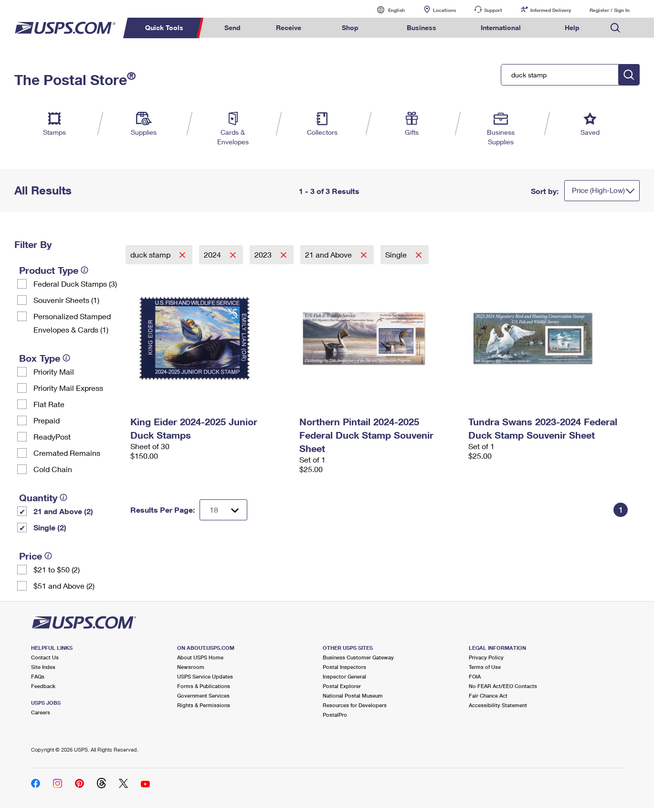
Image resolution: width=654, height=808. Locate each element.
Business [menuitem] (421, 27)
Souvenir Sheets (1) (66, 299)
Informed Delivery (550, 10)
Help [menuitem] (572, 27)
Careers (40, 712)
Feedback (43, 686)
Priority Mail (53, 371)
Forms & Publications (203, 686)
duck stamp (151, 254)
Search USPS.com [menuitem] (615, 28)
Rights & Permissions (203, 705)
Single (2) (49, 527)
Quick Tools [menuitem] (164, 27)
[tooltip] (84, 270)
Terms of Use (485, 667)
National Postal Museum (353, 695)
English (387, 9)
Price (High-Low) (598, 190)
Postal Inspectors (344, 667)
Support (493, 10)
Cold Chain (52, 469)
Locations (444, 10)
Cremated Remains (66, 452)
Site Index (43, 667)
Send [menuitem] (232, 27)
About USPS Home (200, 657)
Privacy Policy (486, 657)
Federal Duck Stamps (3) (75, 283)
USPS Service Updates (205, 676)
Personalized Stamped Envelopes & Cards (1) (72, 323)
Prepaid (46, 420)
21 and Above (329, 254)
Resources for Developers (355, 705)
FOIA (475, 676)
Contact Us (45, 657)
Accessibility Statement (498, 705)
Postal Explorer (342, 686)
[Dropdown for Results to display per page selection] (223, 509)
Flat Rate (48, 404)
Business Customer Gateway (358, 657)
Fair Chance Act (488, 695)
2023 (264, 254)
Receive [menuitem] (288, 27)
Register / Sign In (610, 10)
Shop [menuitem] (350, 27)
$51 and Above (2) (64, 585)
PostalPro (335, 714)
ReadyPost (52, 436)
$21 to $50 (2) (56, 569)
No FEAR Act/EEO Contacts (503, 686)
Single (397, 254)
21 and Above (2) (63, 511)
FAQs (37, 676)
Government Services (203, 695)
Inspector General (344, 676)
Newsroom (190, 667)
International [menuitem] (501, 27)
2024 (213, 254)
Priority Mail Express (68, 387)
